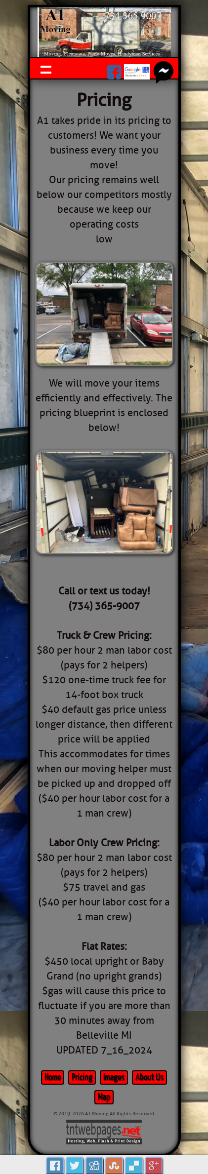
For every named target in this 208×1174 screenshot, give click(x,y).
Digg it (94, 1165)
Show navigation (46, 68)
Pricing (82, 1077)
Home (52, 1077)
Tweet (74, 1165)
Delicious (134, 1165)
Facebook (55, 1165)
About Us (149, 1077)
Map (104, 1097)
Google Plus (154, 1165)
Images (114, 1077)
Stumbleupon (114, 1165)
